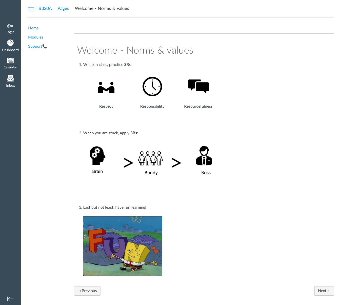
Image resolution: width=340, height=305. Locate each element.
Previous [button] (87, 291)
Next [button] (324, 291)
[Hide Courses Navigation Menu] (31, 9)
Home (33, 28)
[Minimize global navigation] (10, 299)
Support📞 (37, 46)
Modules (35, 37)
